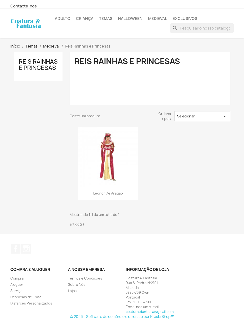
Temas (106, 18)
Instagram (26, 249)
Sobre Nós (76, 284)
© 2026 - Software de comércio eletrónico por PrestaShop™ (122, 316)
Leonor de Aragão (108, 193)
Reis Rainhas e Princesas (38, 64)
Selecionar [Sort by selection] (202, 116)
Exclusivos (185, 18)
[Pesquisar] (202, 28)
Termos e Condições (85, 278)
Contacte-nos (23, 6)
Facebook (15, 249)
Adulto (62, 18)
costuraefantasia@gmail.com (150, 311)
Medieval (157, 18)
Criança (85, 18)
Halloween (130, 18)
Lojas (72, 290)
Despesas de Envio (26, 297)
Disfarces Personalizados (31, 303)
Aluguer (16, 284)
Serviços (17, 290)
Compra (17, 278)
